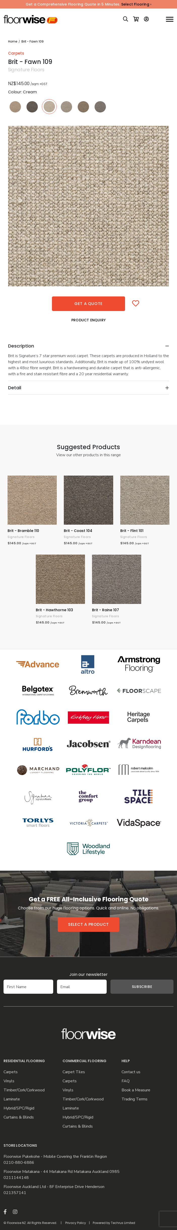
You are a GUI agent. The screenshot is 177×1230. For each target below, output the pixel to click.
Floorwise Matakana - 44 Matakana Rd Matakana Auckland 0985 (62, 1171)
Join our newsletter (88, 974)
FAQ (126, 1081)
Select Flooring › (136, 4)
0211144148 (16, 1177)
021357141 (15, 1193)
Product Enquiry (88, 320)
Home (12, 41)
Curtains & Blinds (19, 1117)
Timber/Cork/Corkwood (24, 1090)
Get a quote (88, 303)
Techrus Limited (123, 1223)
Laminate (12, 1099)
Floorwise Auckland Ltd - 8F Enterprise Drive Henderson (54, 1186)
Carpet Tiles (74, 1072)
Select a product (88, 924)
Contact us (131, 1072)
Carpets (11, 1072)
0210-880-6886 (19, 1162)
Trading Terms (135, 1099)
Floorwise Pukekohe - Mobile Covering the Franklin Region (55, 1156)
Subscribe (142, 986)
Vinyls (9, 1081)
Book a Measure (136, 1090)
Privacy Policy (75, 1223)
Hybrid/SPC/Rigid (19, 1108)
